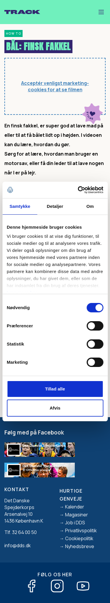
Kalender (74, 506)
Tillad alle (55, 388)
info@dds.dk (17, 545)
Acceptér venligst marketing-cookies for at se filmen (55, 86)
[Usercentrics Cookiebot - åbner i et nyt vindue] (78, 190)
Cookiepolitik (79, 538)
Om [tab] (90, 206)
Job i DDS (75, 522)
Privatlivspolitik (81, 530)
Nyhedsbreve (79, 546)
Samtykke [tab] (19, 206)
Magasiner (76, 514)
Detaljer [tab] (55, 206)
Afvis (55, 407)
